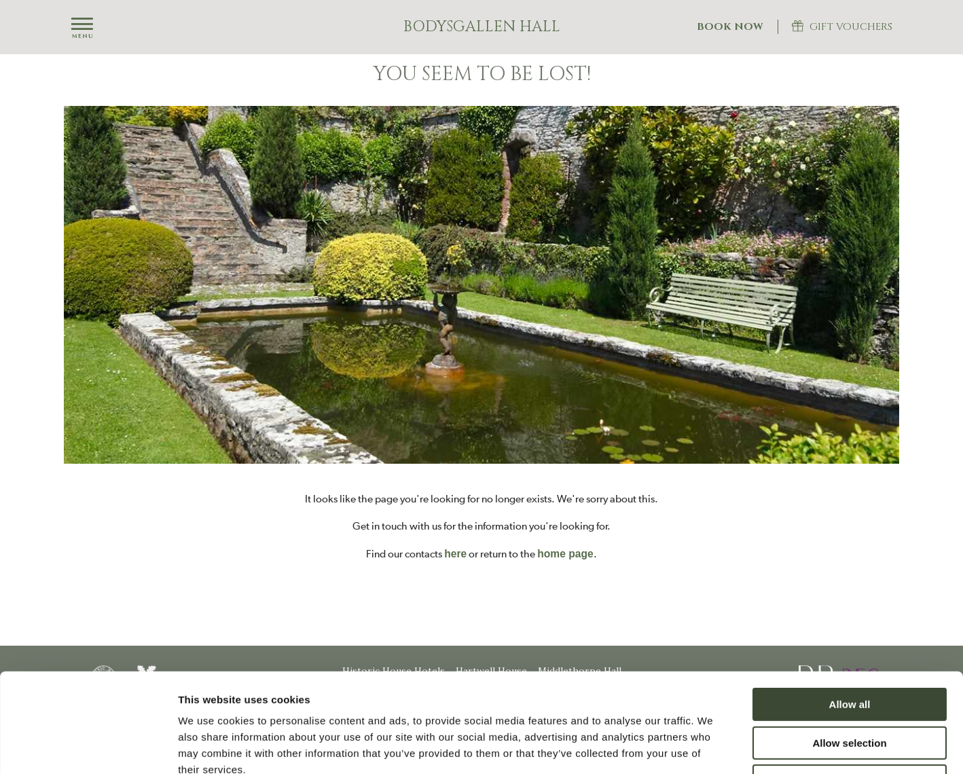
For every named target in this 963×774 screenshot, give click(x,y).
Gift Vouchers (851, 27)
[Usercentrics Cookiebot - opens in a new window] (88, 747)
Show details (712, 747)
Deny (849, 688)
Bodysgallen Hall (481, 27)
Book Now (730, 27)
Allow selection (849, 650)
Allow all (850, 611)
